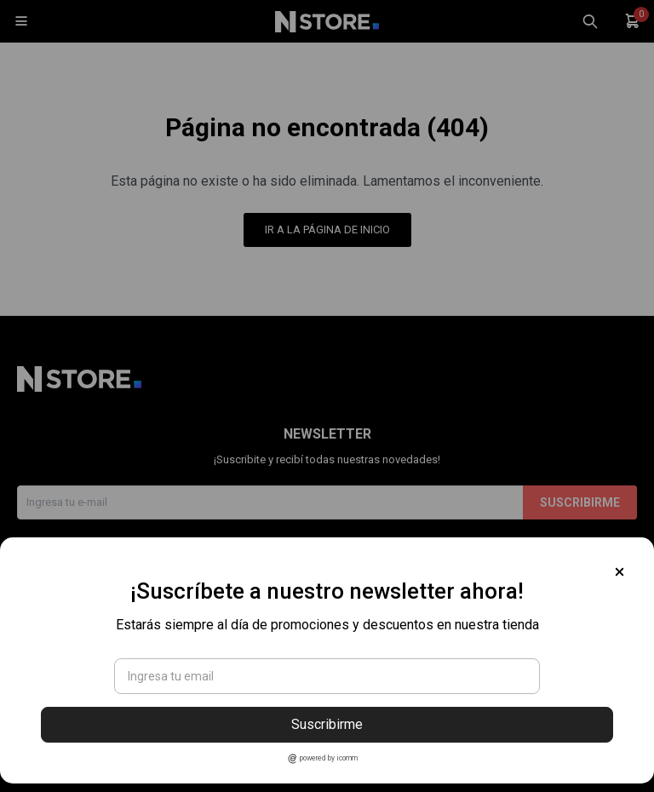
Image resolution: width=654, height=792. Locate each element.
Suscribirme (327, 724)
